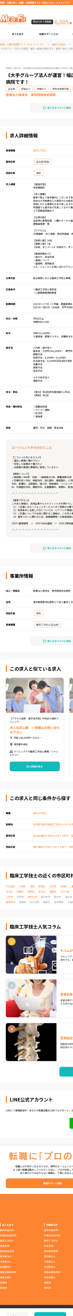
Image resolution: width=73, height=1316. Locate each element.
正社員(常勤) (42, 161)
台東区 (63, 886)
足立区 (42, 891)
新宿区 (42, 886)
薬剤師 (3, 1287)
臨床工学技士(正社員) (47, 624)
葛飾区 (52, 891)
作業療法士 (6, 1261)
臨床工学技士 (59, 44)
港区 (32, 886)
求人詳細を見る (34, 766)
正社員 (11, 88)
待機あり (41, 88)
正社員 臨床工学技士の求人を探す (51, 835)
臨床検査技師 (7, 1230)
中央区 (22, 886)
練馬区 (31, 891)
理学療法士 (6, 1256)
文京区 (52, 886)
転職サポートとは (48, 34)
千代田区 (10, 886)
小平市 (9, 896)
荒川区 (9, 891)
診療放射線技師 (8, 1235)
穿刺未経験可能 (60, 88)
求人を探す (18, 34)
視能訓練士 (6, 1277)
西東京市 (10, 902)
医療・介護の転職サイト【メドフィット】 (22, 44)
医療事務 (4, 1245)
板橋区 (20, 891)
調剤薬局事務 (7, 1251)
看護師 (3, 1282)
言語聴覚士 (6, 1266)
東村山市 (32, 896)
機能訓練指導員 (8, 1272)
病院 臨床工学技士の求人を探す (49, 846)
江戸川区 (65, 891)
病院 (38, 173)
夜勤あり (26, 88)
